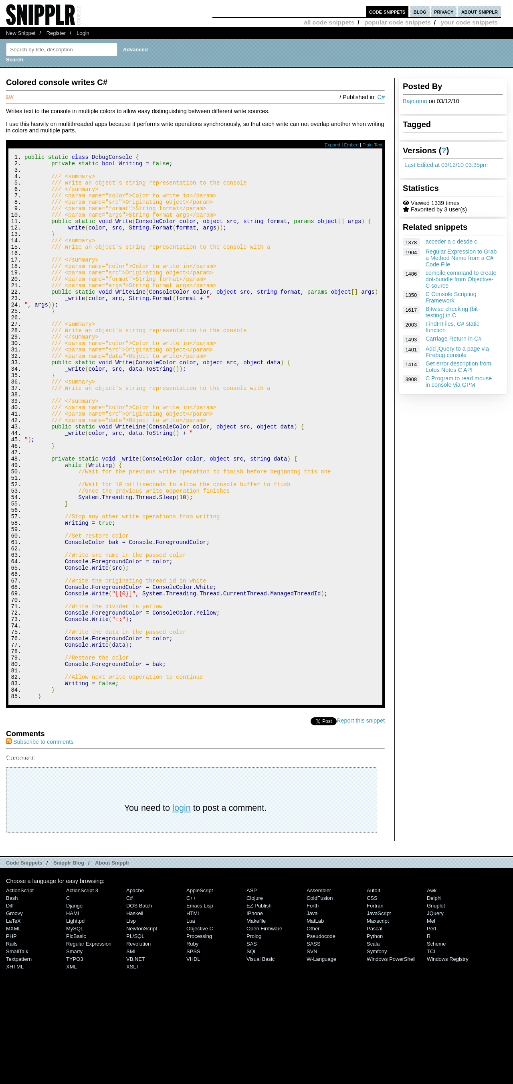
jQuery (435, 1016)
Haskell (134, 1016)
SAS (251, 1046)
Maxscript (378, 1023)
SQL (251, 1054)
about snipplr (479, 11)
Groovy (14, 1016)
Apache (135, 993)
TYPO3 (74, 1061)
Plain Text (372, 144)
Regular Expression (88, 1046)
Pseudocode (321, 1038)
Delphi (434, 1000)
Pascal (374, 1031)
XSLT (132, 1069)
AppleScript (199, 993)
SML (131, 1054)
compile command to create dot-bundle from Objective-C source (461, 279)
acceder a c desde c (451, 241)
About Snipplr (112, 965)
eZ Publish (259, 1008)
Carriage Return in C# (454, 338)
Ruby (192, 1046)
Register (56, 33)
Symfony (377, 1054)
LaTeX (13, 1023)
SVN (312, 1054)
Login (83, 33)
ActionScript (20, 993)
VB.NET (135, 1061)
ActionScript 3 (82, 993)
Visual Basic (260, 1061)
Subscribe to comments (39, 844)
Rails (12, 1046)
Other (313, 1031)
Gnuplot (436, 1008)
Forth (313, 1008)
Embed (351, 144)
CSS (372, 1000)
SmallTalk (17, 1054)
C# (381, 97)
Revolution (138, 1046)
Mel (431, 1023)
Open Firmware (264, 1031)
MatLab (315, 1023)
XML (71, 1069)
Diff (10, 1008)
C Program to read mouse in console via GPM (459, 381)
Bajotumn (415, 101)
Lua (190, 1023)
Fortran (375, 1008)
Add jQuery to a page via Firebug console (457, 351)
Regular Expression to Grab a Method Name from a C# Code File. (461, 258)
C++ (191, 1000)
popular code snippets (397, 22)
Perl (431, 1031)
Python (375, 1038)
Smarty (74, 1054)
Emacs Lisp (199, 1008)
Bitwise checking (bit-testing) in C (453, 312)
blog (420, 11)
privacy (443, 11)
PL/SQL (135, 1038)
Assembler (319, 993)
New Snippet (20, 33)
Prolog (253, 1038)
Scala (373, 1046)
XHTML (15, 1069)
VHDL (193, 1061)
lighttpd (75, 1023)
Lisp (131, 1023)
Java (312, 1016)
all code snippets (329, 22)
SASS (314, 1046)
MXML (13, 1031)
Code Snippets (24, 965)
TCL (431, 1054)
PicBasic (76, 1038)
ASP (251, 993)
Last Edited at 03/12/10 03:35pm (446, 165)
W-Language (321, 1061)
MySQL (74, 1031)
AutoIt (373, 993)
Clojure (254, 1000)
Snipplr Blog (68, 965)
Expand (332, 144)
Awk (431, 993)
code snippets (387, 11)
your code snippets (469, 22)
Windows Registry (448, 1061)
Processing (199, 1038)
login (181, 910)
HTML (193, 1016)
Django (74, 1008)
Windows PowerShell (391, 1061)
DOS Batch (139, 1008)
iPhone (254, 1016)
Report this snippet (361, 823)
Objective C (199, 1031)
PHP (11, 1038)
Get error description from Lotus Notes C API (458, 366)
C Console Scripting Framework (451, 297)
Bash (12, 1000)
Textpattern (19, 1061)
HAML (73, 1016)
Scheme (436, 1046)
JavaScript (379, 1016)
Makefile (256, 1023)
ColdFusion (320, 1000)
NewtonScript (141, 1031)
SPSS (193, 1054)
